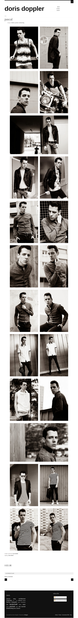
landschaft (13, 604)
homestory (23, 602)
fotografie (14, 602)
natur (24, 604)
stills (20, 606)
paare (7, 606)
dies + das (15, 600)
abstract (8, 598)
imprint (58, 10)
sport (17, 606)
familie (24, 600)
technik (23, 606)
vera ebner (10, 555)
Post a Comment (9, 576)
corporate (9, 600)
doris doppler (24, 8)
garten (19, 602)
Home (56, 614)
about (58, 6)
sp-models (15, 553)
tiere (15, 608)
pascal (8, 19)
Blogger (26, 614)
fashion (12, 22)
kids (7, 604)
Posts (56, 597)
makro (20, 604)
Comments (57, 600)
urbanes (18, 608)
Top (71, 614)
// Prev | (6, 579)
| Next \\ (72, 579)
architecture (22, 598)
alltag (14, 598)
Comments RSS (65, 614)
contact (58, 8)
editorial (20, 600)
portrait (16, 22)
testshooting (21, 22)
